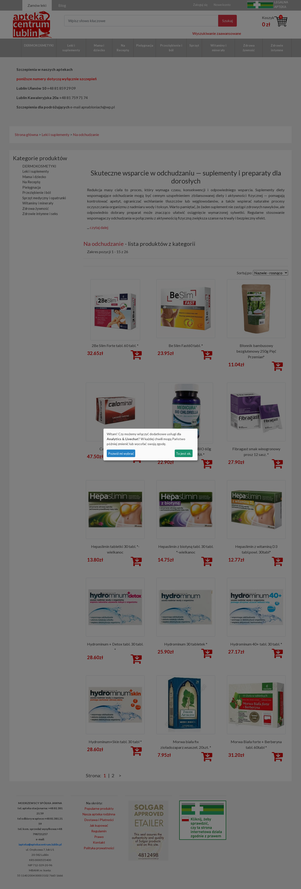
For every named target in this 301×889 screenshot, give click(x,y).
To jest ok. (183, 453)
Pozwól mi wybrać (121, 453)
